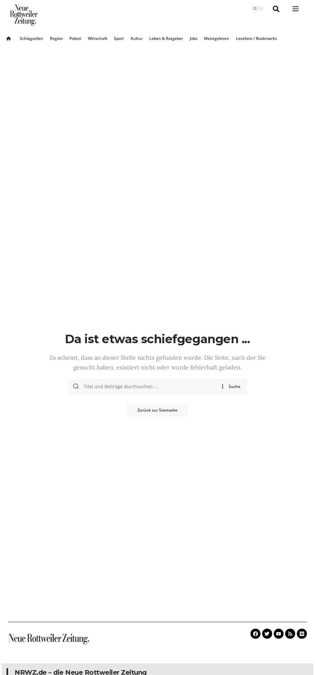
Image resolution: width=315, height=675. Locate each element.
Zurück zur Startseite (157, 410)
